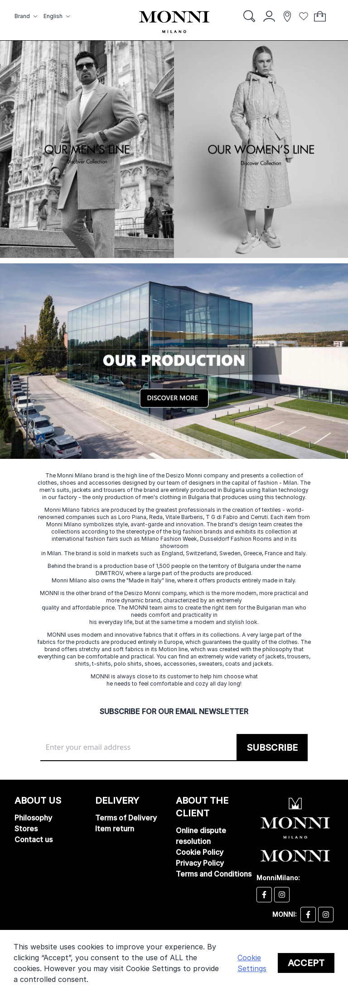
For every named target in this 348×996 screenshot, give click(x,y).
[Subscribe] (272, 747)
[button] (27, 16)
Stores (26, 828)
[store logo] (174, 22)
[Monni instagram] (326, 914)
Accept (306, 963)
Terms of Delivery (126, 817)
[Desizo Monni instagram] (282, 894)
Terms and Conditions (213, 873)
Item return (114, 828)
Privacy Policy (200, 862)
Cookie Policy (199, 852)
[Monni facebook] (308, 914)
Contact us (33, 839)
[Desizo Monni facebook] (264, 894)
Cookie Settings (251, 963)
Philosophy (33, 817)
